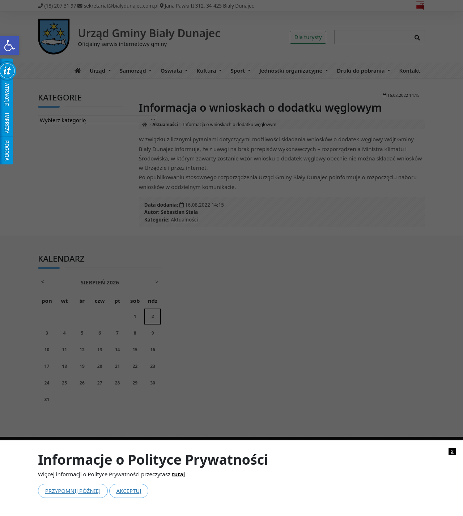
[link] (9, 45)
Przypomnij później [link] (73, 490)
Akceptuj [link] (128, 490)
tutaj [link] (178, 474)
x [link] (452, 451)
